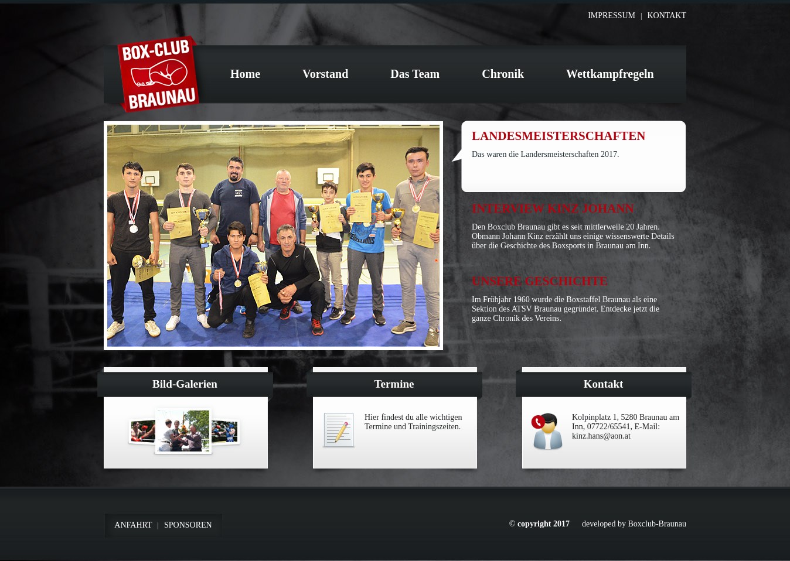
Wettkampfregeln (610, 73)
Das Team (415, 73)
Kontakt (666, 15)
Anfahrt (133, 525)
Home (245, 73)
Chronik (503, 73)
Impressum (611, 15)
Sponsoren (188, 525)
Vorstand (325, 73)
